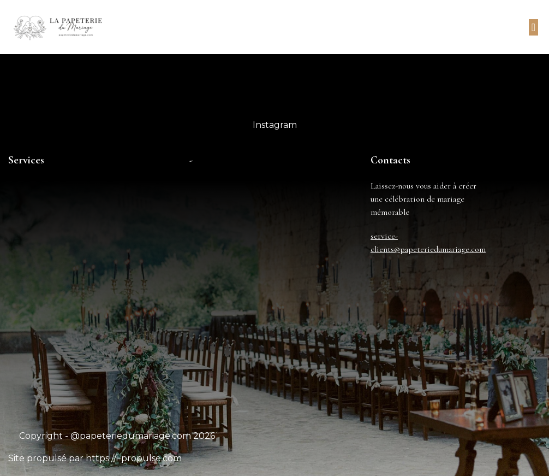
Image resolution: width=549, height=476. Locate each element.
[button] (533, 27)
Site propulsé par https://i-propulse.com (95, 458)
